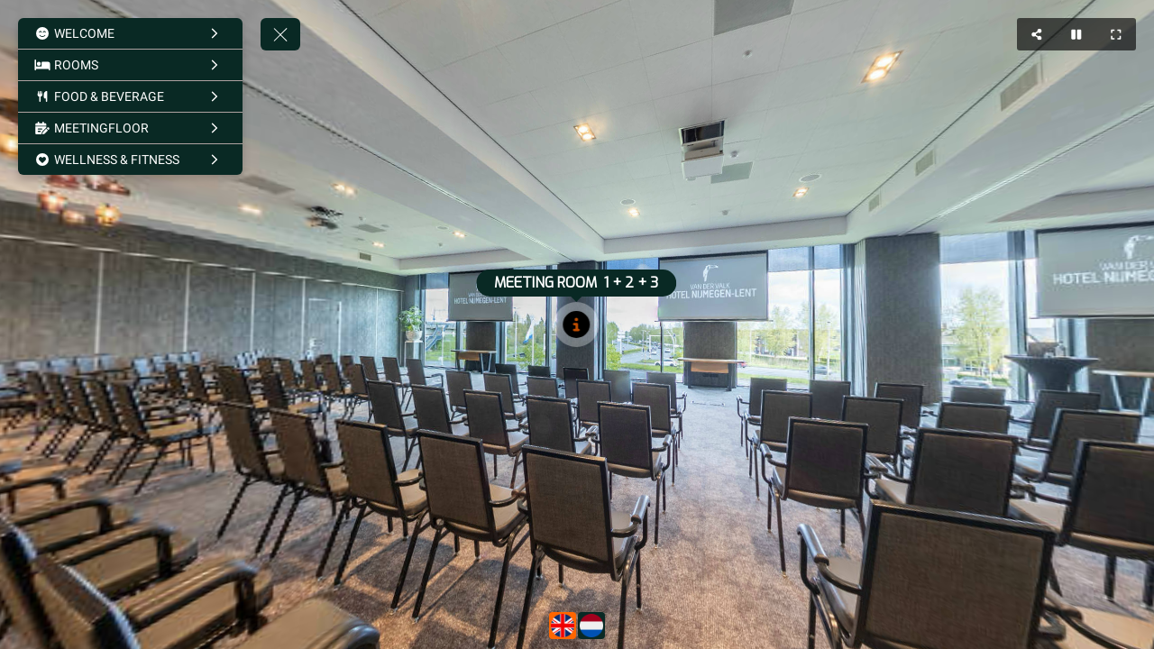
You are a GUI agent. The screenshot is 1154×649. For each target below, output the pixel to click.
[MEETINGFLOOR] (130, 128)
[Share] (1037, 34)
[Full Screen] (1116, 34)
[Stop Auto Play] (1076, 34)
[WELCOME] (130, 33)
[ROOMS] (130, 65)
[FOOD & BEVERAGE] (130, 96)
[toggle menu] (280, 34)
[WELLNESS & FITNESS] (130, 159)
